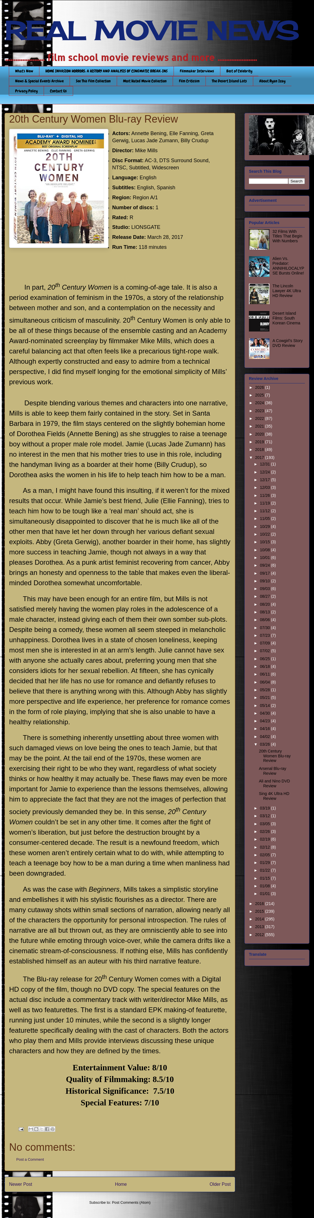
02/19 (265, 839)
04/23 (265, 721)
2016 (260, 903)
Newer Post (20, 1184)
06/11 (265, 674)
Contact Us (58, 90)
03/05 (265, 824)
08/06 (265, 619)
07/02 (265, 650)
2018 (260, 449)
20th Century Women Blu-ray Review (275, 756)
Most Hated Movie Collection (145, 81)
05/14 (265, 705)
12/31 (265, 464)
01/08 (265, 886)
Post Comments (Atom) (131, 1202)
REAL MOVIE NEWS (152, 30)
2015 (260, 911)
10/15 (265, 542)
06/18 (265, 666)
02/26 (265, 831)
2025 (260, 395)
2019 (260, 442)
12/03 (265, 487)
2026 (260, 387)
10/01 (265, 557)
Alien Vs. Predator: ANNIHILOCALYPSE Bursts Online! (288, 265)
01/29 (265, 862)
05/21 (265, 697)
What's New (24, 71)
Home (121, 1184)
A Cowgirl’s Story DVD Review (288, 343)
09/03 (265, 588)
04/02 (265, 736)
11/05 (265, 518)
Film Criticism (189, 81)
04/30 (265, 713)
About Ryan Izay (272, 81)
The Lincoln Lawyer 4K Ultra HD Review (287, 291)
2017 (260, 457)
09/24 (265, 565)
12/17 (265, 479)
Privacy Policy (26, 90)
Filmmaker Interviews (197, 71)
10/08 (265, 550)
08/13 (265, 612)
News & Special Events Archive (39, 81)
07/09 (265, 643)
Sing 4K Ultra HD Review (274, 796)
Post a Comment (30, 1159)
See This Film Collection (93, 81)
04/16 (265, 728)
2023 (260, 410)
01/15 (265, 878)
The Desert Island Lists (229, 81)
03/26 (265, 744)
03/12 (265, 816)
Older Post (220, 1184)
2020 (260, 434)
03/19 (265, 808)
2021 (260, 426)
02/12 (265, 847)
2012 (260, 934)
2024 (260, 402)
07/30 (265, 627)
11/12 (265, 511)
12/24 (265, 472)
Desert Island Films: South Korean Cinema (286, 318)
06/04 (265, 682)
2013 (260, 926)
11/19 (265, 503)
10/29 (265, 526)
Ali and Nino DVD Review (274, 783)
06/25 (265, 658)
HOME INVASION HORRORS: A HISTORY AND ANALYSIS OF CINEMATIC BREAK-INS (106, 71)
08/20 (265, 604)
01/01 (265, 893)
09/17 (265, 573)
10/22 (265, 534)
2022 (260, 418)
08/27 (265, 596)
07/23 (265, 635)
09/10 (265, 581)
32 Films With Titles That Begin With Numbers (287, 236)
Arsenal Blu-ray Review (272, 771)
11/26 (265, 495)
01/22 (265, 870)
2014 (260, 919)
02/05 (265, 855)
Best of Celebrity (239, 71)
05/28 (265, 690)
